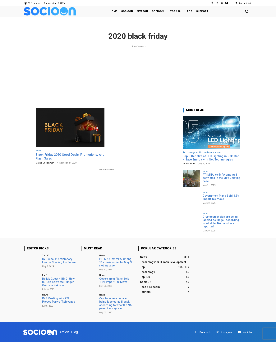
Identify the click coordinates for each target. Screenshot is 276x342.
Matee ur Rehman (45, 162)
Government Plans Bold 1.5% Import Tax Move (221, 197)
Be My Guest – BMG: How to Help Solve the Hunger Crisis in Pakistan (59, 281)
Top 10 (45, 255)
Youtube (247, 331)
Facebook (205, 331)
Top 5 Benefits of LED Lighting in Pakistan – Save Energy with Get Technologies (211, 157)
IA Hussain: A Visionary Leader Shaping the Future (58, 260)
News (38, 150)
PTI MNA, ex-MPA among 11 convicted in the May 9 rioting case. (221, 178)
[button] (246, 11)
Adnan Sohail (189, 163)
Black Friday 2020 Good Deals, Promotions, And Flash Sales (70, 156)
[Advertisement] (138, 75)
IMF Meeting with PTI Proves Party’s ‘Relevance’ (58, 300)
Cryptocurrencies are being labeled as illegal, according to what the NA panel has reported (220, 221)
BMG (44, 275)
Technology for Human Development (202, 152)
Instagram (226, 331)
